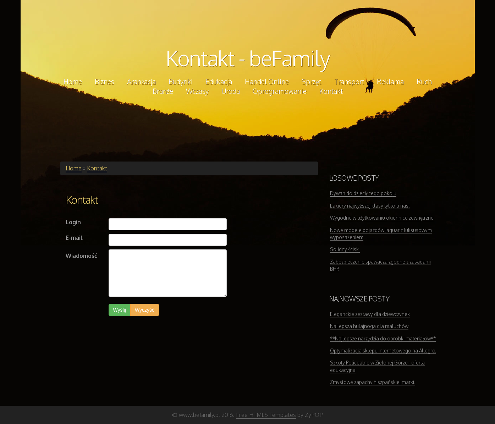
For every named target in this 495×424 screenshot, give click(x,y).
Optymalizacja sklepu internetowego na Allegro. (383, 350)
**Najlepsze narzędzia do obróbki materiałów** (383, 338)
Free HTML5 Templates (266, 414)
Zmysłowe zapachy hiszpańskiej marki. (372, 382)
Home (74, 168)
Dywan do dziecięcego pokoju (363, 193)
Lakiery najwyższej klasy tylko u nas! (370, 206)
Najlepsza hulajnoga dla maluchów (369, 326)
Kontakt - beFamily (248, 57)
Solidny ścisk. (345, 249)
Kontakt (97, 168)
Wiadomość (81, 255)
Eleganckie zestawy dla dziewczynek (370, 314)
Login (73, 222)
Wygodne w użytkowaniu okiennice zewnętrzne (382, 218)
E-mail (74, 237)
